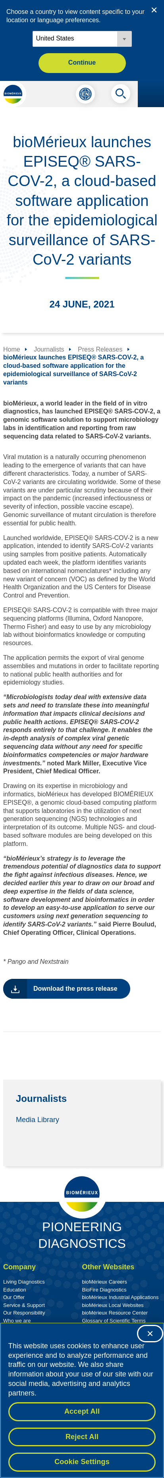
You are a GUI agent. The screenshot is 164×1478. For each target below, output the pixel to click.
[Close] (150, 1333)
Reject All (82, 1437)
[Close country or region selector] (154, 10)
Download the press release (75, 988)
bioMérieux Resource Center (115, 1313)
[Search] (121, 95)
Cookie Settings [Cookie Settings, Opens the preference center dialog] (82, 1462)
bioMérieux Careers (104, 1282)
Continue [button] (82, 62)
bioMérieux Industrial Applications (120, 1297)
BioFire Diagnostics (104, 1290)
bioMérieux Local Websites (113, 1305)
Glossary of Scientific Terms (114, 1321)
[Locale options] (82, 39)
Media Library (37, 1119)
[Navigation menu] (151, 94)
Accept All (82, 1411)
